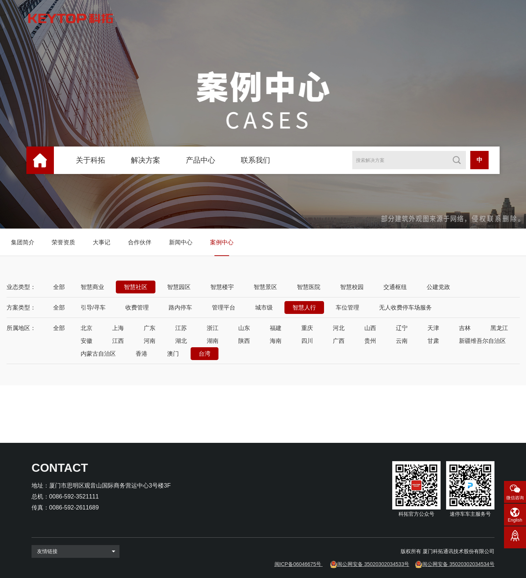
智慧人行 (304, 307)
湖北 (181, 341)
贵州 (370, 341)
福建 (276, 328)
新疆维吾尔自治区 (482, 341)
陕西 (244, 341)
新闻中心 (180, 242)
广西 (339, 341)
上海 (118, 328)
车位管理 (347, 307)
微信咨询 (515, 497)
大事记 (101, 242)
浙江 (212, 328)
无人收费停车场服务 (405, 307)
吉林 (465, 328)
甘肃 (433, 341)
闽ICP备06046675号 (298, 564)
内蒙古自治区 (98, 354)
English (515, 520)
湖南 (212, 341)
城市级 (264, 307)
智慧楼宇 (222, 287)
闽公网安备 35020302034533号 (373, 564)
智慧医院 (308, 287)
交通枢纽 (395, 287)
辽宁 (402, 328)
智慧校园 (352, 287)
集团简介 (22, 242)
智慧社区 (135, 287)
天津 (433, 328)
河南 (149, 341)
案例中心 (221, 242)
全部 (59, 287)
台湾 (204, 354)
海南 (276, 341)
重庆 (307, 328)
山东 (244, 328)
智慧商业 (92, 287)
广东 (149, 328)
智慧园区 (179, 287)
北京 (86, 328)
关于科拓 (90, 160)
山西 (370, 328)
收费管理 (137, 307)
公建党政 (438, 287)
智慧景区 (265, 287)
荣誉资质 (63, 242)
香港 (141, 354)
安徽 (86, 341)
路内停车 (180, 307)
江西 (118, 341)
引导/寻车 (93, 307)
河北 (339, 328)
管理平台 (223, 307)
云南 (402, 341)
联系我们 (255, 160)
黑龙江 (499, 328)
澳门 (173, 354)
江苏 (181, 328)
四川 (307, 341)
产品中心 (200, 160)
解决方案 (145, 160)
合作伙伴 (139, 242)
